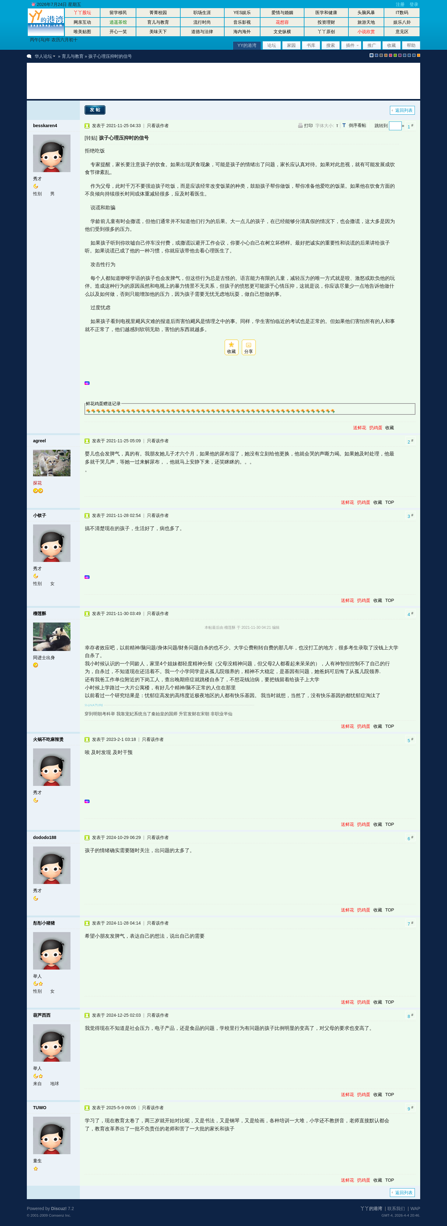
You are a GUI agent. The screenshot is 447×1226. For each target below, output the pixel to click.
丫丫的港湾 (371, 1208)
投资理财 (326, 22)
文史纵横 (282, 31)
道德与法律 (202, 31)
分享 (248, 351)
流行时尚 (202, 22)
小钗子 (39, 515)
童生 (37, 1160)
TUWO (39, 1107)
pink (390, 55)
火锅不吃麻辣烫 (48, 739)
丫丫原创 (326, 31)
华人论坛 (43, 56)
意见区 (402, 31)
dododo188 (44, 837)
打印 (308, 125)
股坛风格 (404, 55)
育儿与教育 (158, 22)
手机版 (418, 55)
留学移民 (118, 12)
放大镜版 (409, 55)
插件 (350, 45)
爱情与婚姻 (282, 12)
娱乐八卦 (402, 22)
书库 (311, 45)
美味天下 (158, 31)
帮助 (411, 45)
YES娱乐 (242, 12)
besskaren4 (45, 125)
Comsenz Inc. (60, 1215)
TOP (389, 502)
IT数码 (402, 12)
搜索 (330, 45)
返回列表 (404, 110)
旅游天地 (366, 22)
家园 (291, 45)
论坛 (271, 45)
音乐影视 (242, 22)
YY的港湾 (246, 45)
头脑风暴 (366, 12)
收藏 (391, 45)
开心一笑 (118, 31)
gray (381, 55)
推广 (371, 45)
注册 (400, 4)
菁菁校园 (158, 12)
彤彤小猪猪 (44, 923)
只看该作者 (158, 125)
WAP (415, 1208)
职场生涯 (202, 12)
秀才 (37, 178)
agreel (39, 440)
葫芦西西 (42, 1015)
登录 (414, 4)
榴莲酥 (39, 613)
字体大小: (324, 125)
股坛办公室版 (413, 55)
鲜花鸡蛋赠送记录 (103, 403)
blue (376, 55)
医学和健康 (326, 12)
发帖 (96, 109)
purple (399, 55)
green (395, 55)
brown (385, 55)
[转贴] (91, 138)
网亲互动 (82, 22)
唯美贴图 (82, 31)
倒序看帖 (357, 125)
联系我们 (396, 1208)
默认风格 (371, 55)
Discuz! (59, 1208)
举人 (37, 976)
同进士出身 (44, 657)
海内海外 (242, 31)
